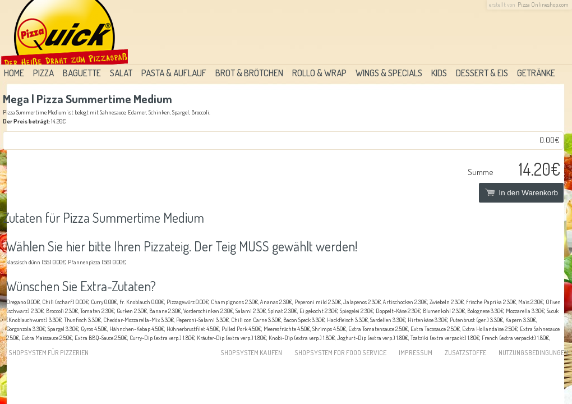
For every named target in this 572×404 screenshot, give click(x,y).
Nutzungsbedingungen (533, 352)
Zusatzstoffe (465, 352)
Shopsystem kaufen (251, 352)
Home (14, 73)
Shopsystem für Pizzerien (48, 352)
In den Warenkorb (521, 193)
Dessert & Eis (482, 73)
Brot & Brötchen (249, 73)
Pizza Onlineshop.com (543, 4)
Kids (439, 73)
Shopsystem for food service (340, 352)
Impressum (415, 352)
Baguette (82, 73)
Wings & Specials (389, 73)
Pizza (43, 73)
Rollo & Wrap (319, 73)
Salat (121, 73)
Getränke (536, 73)
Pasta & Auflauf (173, 73)
